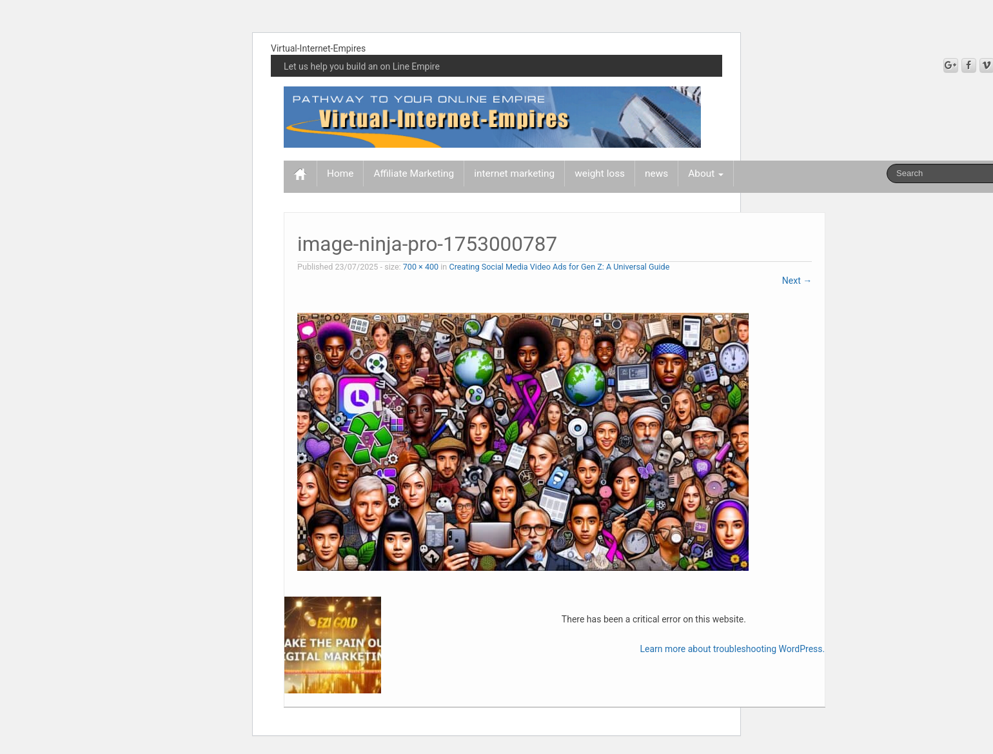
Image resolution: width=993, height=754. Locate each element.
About (705, 173)
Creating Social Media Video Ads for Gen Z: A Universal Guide (559, 267)
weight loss (600, 173)
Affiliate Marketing (413, 173)
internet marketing (514, 173)
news (656, 173)
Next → (797, 280)
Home (340, 173)
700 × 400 (420, 267)
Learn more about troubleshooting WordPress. (732, 649)
